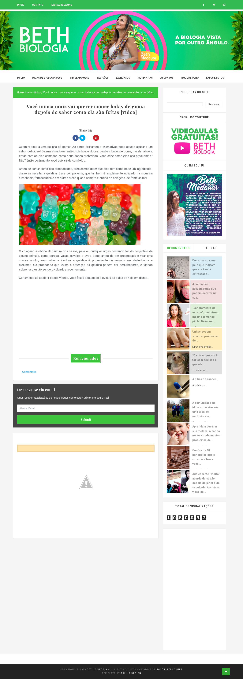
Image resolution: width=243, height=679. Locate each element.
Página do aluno (61, 5)
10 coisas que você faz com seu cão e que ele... (205, 360)
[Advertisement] (85, 564)
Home (20, 92)
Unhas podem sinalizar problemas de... (205, 336)
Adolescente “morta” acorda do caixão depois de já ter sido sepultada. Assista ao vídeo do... (206, 483)
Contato (37, 5)
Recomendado (178, 248)
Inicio (20, 5)
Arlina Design (131, 673)
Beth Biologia (97, 669)
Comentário (29, 371)
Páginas (210, 248)
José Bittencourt (169, 669)
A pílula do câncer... (205, 379)
